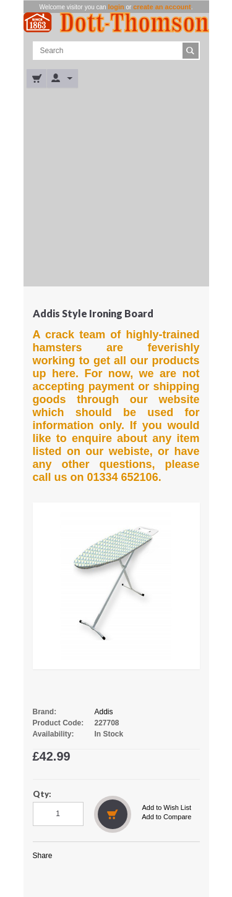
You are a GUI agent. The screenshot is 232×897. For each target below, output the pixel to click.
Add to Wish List (166, 807)
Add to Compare (166, 816)
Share (43, 855)
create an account (162, 6)
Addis (104, 711)
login (116, 6)
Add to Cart (112, 814)
